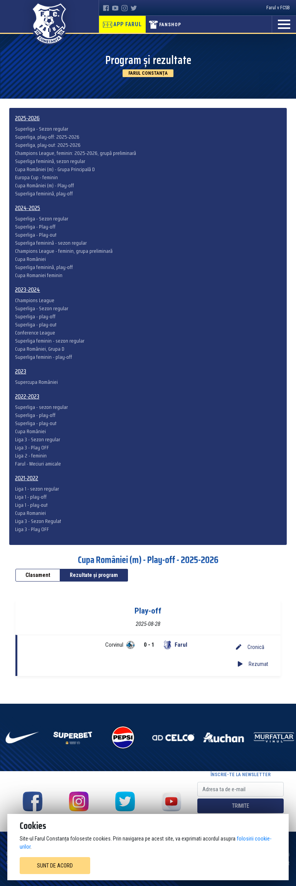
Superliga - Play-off (35, 227)
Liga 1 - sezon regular (37, 489)
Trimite (240, 806)
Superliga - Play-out (36, 235)
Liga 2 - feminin (31, 456)
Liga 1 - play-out (31, 505)
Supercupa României (36, 382)
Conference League (35, 333)
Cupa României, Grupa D (39, 349)
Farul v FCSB (278, 7)
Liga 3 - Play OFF (32, 448)
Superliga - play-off (35, 317)
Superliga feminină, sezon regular (50, 161)
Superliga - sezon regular (41, 407)
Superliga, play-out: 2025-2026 (48, 145)
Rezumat (253, 664)
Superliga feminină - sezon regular (51, 243)
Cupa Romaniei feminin (38, 275)
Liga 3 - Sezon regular (37, 439)
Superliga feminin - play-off (43, 357)
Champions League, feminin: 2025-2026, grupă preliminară (75, 153)
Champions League (34, 300)
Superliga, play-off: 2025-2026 (47, 137)
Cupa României (30, 259)
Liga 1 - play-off (31, 497)
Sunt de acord (55, 865)
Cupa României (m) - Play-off (44, 186)
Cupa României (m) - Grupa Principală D (55, 169)
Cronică (250, 647)
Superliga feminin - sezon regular (49, 341)
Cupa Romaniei (30, 513)
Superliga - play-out (36, 325)
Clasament (37, 575)
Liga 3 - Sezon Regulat (38, 521)
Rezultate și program (94, 575)
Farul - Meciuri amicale (38, 464)
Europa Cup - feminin (36, 177)
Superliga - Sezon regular (41, 129)
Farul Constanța (148, 73)
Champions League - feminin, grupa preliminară (64, 251)
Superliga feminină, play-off (44, 194)
